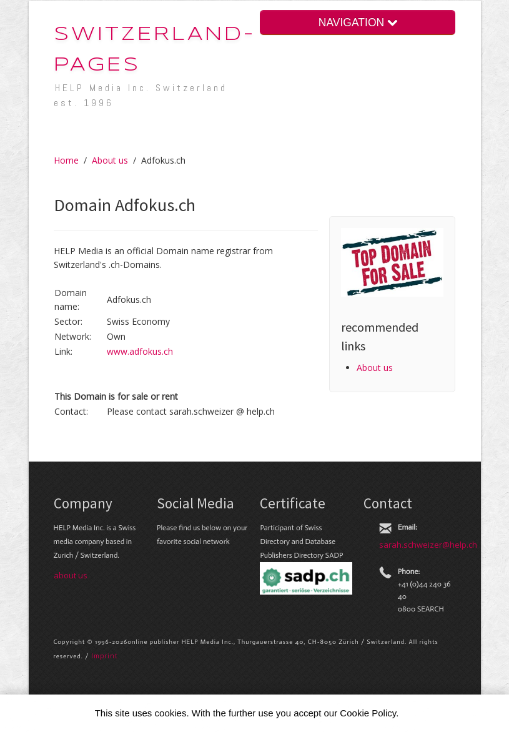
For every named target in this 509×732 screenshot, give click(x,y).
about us (70, 575)
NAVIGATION (358, 22)
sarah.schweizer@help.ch (428, 544)
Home (66, 160)
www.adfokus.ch (140, 351)
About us (110, 160)
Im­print (104, 655)
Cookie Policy (368, 713)
